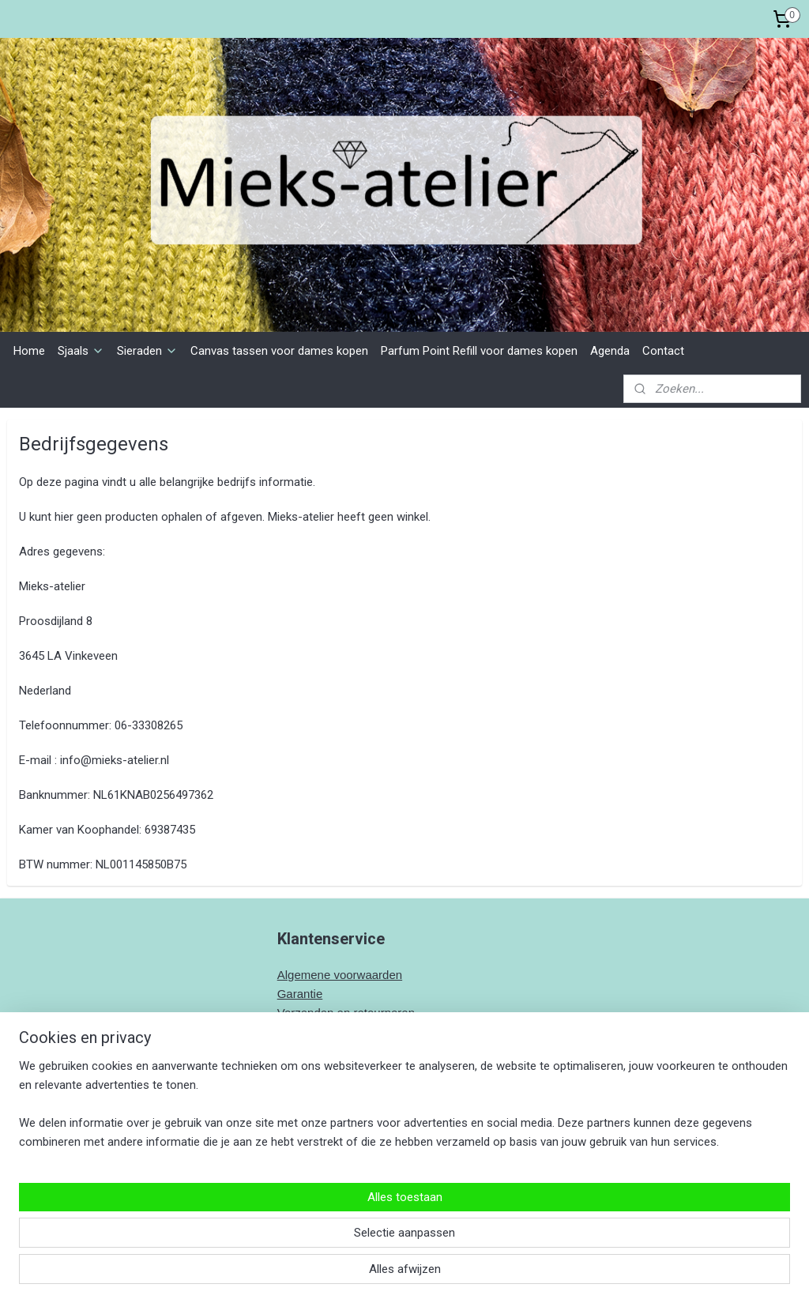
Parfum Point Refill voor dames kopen (479, 351)
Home (29, 351)
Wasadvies (306, 1031)
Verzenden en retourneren (346, 1012)
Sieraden (147, 351)
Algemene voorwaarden (339, 974)
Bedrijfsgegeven (320, 1069)
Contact (663, 351)
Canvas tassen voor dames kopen (279, 351)
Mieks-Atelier (320, 1187)
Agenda (610, 351)
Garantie (300, 993)
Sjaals (81, 351)
